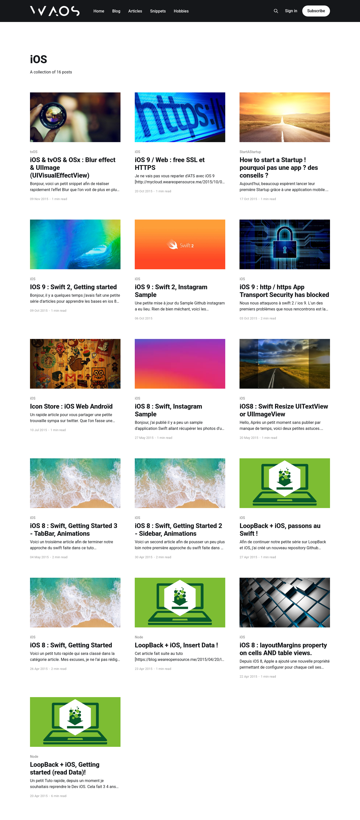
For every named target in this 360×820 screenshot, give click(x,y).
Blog (116, 11)
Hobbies (181, 11)
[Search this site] (276, 11)
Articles (135, 11)
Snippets (158, 11)
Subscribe (316, 10)
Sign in (291, 10)
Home (99, 11)
